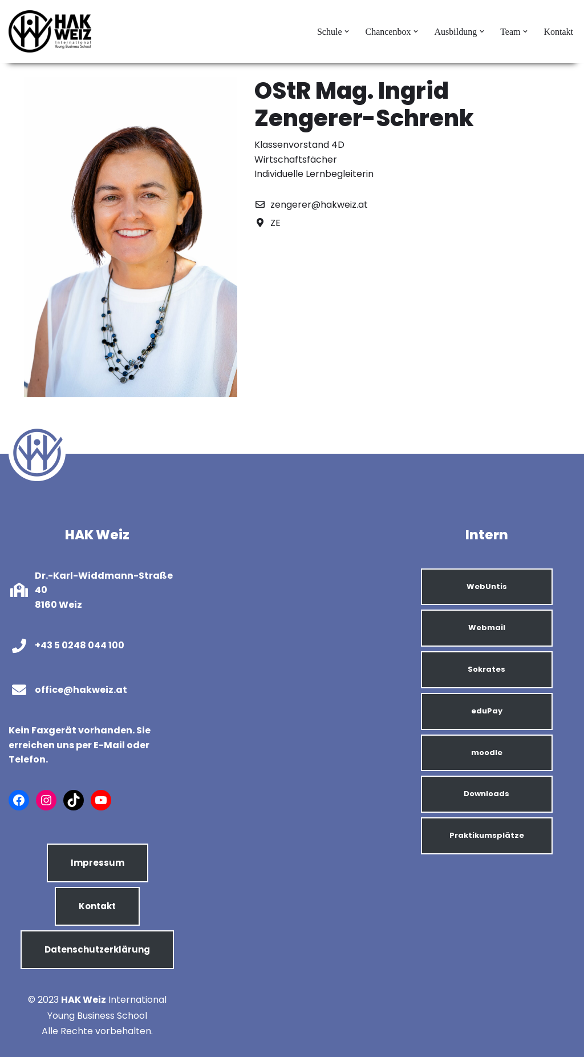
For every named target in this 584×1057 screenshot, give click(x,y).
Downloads (486, 793)
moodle (486, 752)
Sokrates (486, 669)
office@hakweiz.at (81, 689)
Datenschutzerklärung (97, 949)
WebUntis (487, 586)
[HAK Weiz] (51, 31)
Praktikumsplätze (486, 835)
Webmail (486, 627)
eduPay (486, 710)
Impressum (97, 863)
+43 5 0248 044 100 (79, 645)
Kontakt (558, 32)
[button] (346, 31)
